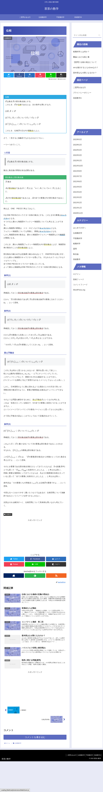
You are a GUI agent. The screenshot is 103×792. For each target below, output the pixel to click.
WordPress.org (79, 290)
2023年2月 (77, 145)
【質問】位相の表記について (85, 62)
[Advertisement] (35, 87)
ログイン (76, 274)
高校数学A (77, 98)
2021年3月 (77, 197)
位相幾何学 (8, 514)
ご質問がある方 (79, 87)
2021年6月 (77, 181)
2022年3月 (77, 155)
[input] (87, 35)
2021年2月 (77, 203)
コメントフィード (80, 285)
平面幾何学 (77, 238)
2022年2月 (77, 161)
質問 (75, 249)
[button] (99, 35)
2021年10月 (78, 166)
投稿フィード (78, 279)
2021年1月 (77, 208)
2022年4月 (77, 150)
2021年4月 (77, 192)
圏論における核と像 (81, 57)
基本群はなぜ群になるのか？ (85, 73)
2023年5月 (77, 139)
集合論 (76, 254)
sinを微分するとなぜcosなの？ (85, 68)
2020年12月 (78, 213)
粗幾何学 (76, 244)
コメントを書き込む (35, 738)
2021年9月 (77, 171)
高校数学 (76, 259)
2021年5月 (77, 187)
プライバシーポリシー (82, 93)
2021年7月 (77, 176)
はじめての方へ (79, 228)
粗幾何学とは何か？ (81, 52)
